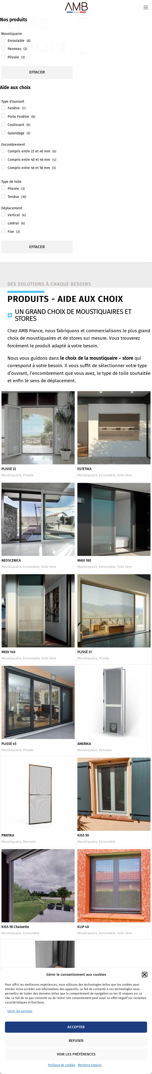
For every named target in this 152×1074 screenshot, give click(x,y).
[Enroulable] (3, 40)
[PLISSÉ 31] (114, 610)
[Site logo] (76, 7)
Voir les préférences (76, 1054)
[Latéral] (3, 223)
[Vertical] (3, 214)
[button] (144, 974)
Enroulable (107, 475)
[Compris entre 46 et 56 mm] (3, 167)
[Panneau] (3, 48)
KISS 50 (83, 835)
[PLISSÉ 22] (38, 427)
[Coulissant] (3, 124)
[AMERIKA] (114, 702)
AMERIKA (84, 744)
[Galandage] (3, 132)
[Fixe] (3, 231)
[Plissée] (3, 56)
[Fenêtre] (3, 108)
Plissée (28, 475)
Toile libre (124, 475)
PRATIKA (7, 835)
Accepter (76, 1027)
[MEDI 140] (38, 610)
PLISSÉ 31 (84, 652)
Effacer (37, 72)
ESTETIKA (84, 469)
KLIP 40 (83, 927)
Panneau (105, 750)
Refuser (76, 1040)
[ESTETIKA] (114, 427)
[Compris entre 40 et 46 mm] (3, 159)
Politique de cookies (61, 1065)
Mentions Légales (90, 1065)
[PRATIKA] (38, 794)
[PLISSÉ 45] (38, 702)
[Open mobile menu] (146, 7)
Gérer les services (19, 1011)
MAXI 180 (84, 560)
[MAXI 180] (114, 519)
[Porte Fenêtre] (3, 116)
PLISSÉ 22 (8, 469)
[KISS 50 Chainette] (38, 885)
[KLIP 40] (114, 885)
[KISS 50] (114, 794)
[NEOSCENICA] (38, 519)
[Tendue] (3, 196)
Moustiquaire (11, 475)
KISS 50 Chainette (15, 927)
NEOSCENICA (11, 560)
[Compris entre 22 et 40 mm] (3, 151)
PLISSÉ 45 (9, 744)
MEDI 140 (8, 652)
